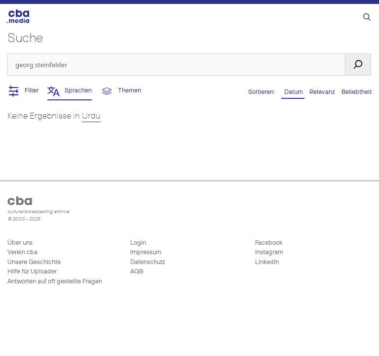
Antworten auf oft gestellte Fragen (54, 281)
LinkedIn (266, 262)
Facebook (268, 243)
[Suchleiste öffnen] (367, 17)
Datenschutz (147, 262)
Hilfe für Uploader (32, 271)
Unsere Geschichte (34, 262)
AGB (136, 271)
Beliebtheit (356, 92)
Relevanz (323, 92)
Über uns (20, 243)
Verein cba (22, 252)
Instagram (268, 252)
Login (138, 243)
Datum (292, 92)
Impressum (145, 252)
